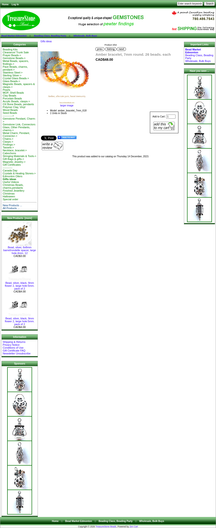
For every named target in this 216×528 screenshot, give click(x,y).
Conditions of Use (13, 347)
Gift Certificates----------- (12, 166)
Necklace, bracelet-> (15, 150)
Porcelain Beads (12, 98)
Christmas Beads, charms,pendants (13, 186)
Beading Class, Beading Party (50, 35)
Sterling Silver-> (12, 75)
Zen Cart (134, 526)
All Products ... (11, 208)
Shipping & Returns (14, 341)
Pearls (6, 89)
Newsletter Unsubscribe (16, 353)
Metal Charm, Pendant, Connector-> (16, 134)
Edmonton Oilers (12, 176)
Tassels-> (8, 147)
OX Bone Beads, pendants (18, 104)
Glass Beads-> (11, 81)
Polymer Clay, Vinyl (14, 107)
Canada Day (10, 170)
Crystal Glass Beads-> (16, 78)
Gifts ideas (46, 41)
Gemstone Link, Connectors (19, 124)
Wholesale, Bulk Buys (85, 35)
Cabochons (9, 153)
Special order (10, 199)
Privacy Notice (11, 344)
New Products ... (12, 205)
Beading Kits (10, 49)
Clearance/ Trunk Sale (16, 52)
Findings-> (9, 144)
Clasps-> (8, 141)
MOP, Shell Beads (13, 92)
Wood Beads (10, 110)
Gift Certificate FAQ (14, 350)
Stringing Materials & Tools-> (19, 156)
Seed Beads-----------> (10, 114)
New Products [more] (19, 218)
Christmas (9, 193)
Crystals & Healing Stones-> (19, 173)
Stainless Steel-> (13, 72)
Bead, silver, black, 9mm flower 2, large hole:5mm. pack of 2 (19, 284)
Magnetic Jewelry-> (14, 161)
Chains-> (8, 138)
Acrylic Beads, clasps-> (16, 101)
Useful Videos (11, 182)
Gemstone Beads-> (14, 58)
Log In (15, 4)
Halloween (9, 196)
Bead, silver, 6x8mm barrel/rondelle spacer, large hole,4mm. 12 (19, 249)
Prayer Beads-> (12, 55)
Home (5, 4)
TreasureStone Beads (106, 526)
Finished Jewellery (13, 190)
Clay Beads (9, 95)
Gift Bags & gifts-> (13, 159)
